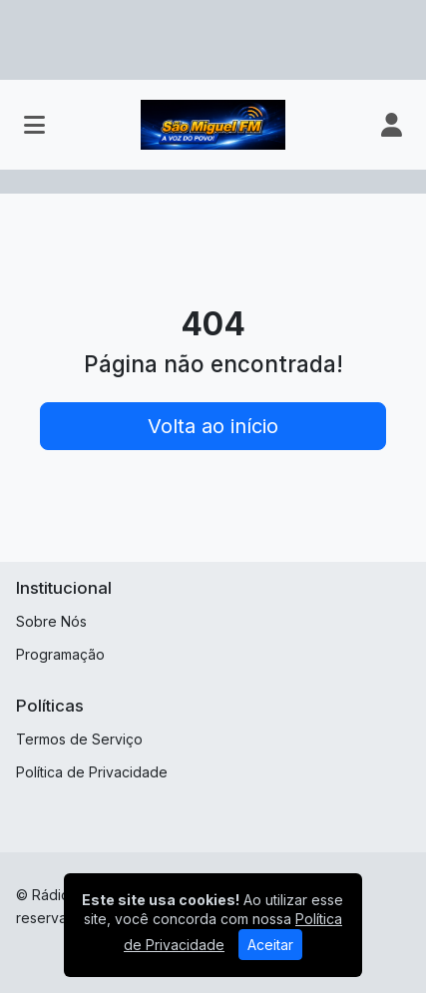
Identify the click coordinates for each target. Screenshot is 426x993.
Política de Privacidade (92, 771)
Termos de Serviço (79, 739)
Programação (60, 654)
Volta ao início (213, 426)
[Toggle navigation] (34, 125)
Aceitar (270, 944)
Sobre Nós (51, 621)
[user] (391, 125)
